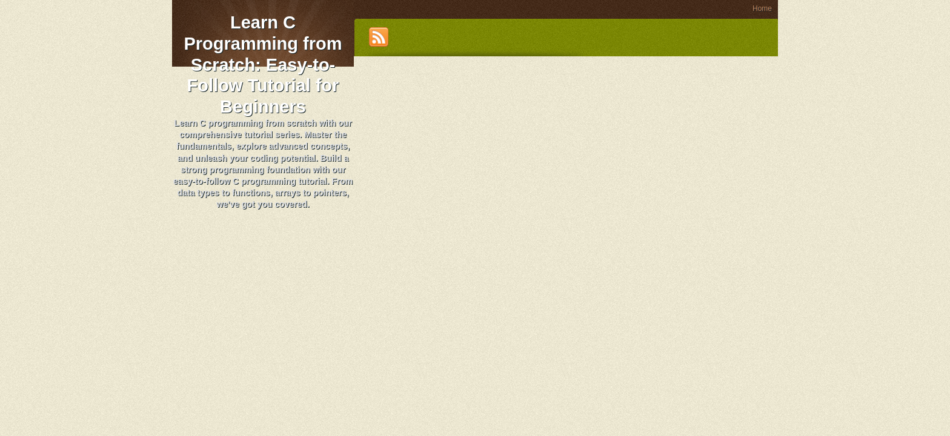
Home (762, 8)
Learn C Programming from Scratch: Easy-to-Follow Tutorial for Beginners (263, 64)
